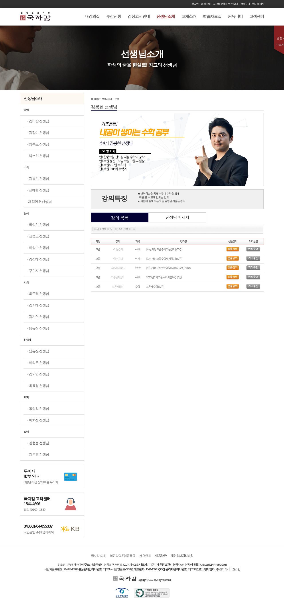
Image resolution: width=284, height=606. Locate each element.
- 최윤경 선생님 (38, 386)
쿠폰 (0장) (233, 3)
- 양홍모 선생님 (38, 144)
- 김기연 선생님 (38, 317)
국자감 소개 (98, 555)
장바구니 (245, 3)
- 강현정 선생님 (38, 443)
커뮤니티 (235, 16)
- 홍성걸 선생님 (38, 408)
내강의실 (92, 16)
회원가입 (205, 3)
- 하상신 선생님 (38, 224)
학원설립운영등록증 (122, 555)
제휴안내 (145, 555)
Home (96, 98)
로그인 (195, 3)
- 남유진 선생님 (38, 328)
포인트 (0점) (219, 3)
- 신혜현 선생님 (38, 190)
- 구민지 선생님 (38, 271)
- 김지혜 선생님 (38, 305)
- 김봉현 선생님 (38, 178)
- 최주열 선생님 (38, 293)
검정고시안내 (139, 16)
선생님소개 (165, 16)
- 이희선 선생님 (38, 420)
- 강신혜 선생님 (38, 259)
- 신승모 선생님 (38, 236)
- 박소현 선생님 (38, 156)
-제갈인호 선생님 (39, 202)
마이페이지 (258, 3)
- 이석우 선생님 (38, 362)
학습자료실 (212, 16)
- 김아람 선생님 (38, 121)
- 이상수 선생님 (38, 248)
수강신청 (113, 16)
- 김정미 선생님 (38, 133)
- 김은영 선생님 (38, 454)
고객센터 (256, 16)
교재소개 (188, 16)
